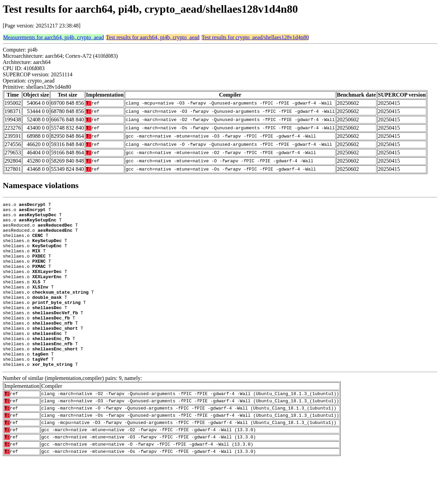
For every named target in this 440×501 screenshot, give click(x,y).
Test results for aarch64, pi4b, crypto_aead (152, 37)
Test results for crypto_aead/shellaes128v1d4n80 (255, 37)
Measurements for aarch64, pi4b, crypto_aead (53, 37)
